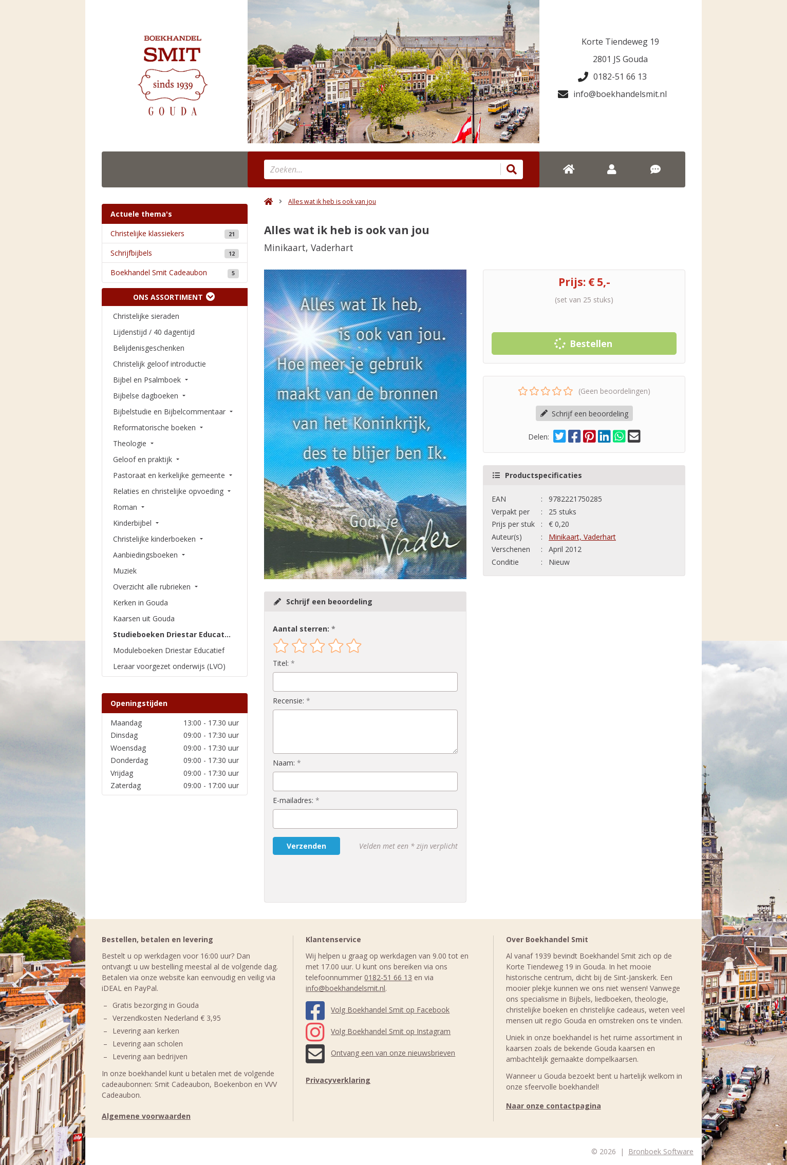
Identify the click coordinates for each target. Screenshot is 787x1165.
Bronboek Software (661, 1151)
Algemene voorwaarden (146, 1116)
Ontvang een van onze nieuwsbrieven (380, 1053)
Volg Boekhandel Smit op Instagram (378, 1031)
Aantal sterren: (301, 629)
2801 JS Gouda (620, 59)
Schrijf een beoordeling (584, 413)
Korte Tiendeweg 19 (620, 41)
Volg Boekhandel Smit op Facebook (377, 1010)
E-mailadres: (293, 800)
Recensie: (288, 700)
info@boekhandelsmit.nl (612, 94)
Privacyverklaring (338, 1080)
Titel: (281, 663)
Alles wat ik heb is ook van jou (332, 201)
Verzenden (306, 846)
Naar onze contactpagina (553, 1106)
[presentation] (338, 878)
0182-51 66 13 (612, 76)
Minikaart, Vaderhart (582, 537)
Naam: (284, 763)
